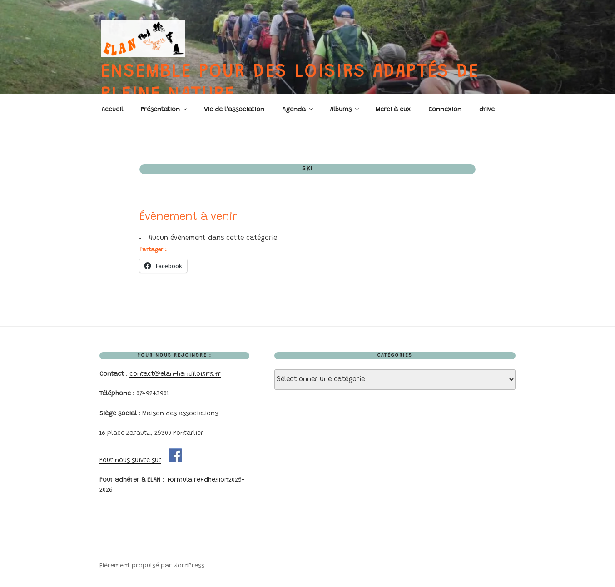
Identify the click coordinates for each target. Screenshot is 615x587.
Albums (345, 109)
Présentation (164, 109)
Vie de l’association (234, 110)
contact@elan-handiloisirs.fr (175, 374)
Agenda (298, 109)
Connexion (444, 110)
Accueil (112, 110)
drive (487, 110)
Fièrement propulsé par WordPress (151, 566)
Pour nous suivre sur (130, 461)
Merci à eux (393, 110)
